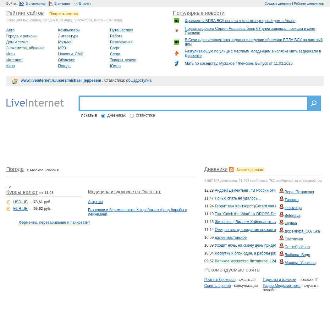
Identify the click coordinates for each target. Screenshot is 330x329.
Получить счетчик (64, 13)
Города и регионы (21, 36)
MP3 (62, 48)
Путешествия (121, 30)
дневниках (116, 115)
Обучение (66, 60)
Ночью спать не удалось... (238, 198)
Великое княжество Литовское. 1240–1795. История (260, 261)
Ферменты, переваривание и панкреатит (54, 222)
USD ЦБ (20, 202)
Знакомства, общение (25, 48)
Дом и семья (17, 42)
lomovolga (293, 208)
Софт (114, 48)
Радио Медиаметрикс (281, 285)
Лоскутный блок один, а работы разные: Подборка (259, 253)
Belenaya (292, 215)
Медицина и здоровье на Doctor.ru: (124, 191)
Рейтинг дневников (309, 3)
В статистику (35, 3)
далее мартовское (231, 237)
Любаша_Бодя (297, 255)
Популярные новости (198, 13)
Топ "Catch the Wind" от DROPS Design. (249, 214)
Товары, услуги (123, 60)
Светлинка (294, 239)
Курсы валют (22, 192)
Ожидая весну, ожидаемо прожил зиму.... (250, 230)
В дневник (62, 3)
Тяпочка (292, 200)
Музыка (64, 42)
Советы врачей (217, 285)
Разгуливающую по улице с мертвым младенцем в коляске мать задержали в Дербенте (253, 53)
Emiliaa (291, 223)
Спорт (115, 54)
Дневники (216, 169)
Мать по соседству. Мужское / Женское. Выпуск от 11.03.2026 (239, 63)
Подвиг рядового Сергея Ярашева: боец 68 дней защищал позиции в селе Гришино (250, 30)
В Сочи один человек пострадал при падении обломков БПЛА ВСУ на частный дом (253, 42)
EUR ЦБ (20, 208)
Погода (64, 66)
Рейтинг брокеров (219, 279)
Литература (68, 36)
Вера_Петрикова (299, 192)
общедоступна (138, 80)
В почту (85, 3)
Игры (10, 54)
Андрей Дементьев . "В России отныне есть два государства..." (270, 190)
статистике (145, 115)
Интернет (14, 60)
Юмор (115, 66)
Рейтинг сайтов (25, 13)
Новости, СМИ (70, 54)
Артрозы (95, 202)
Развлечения (121, 42)
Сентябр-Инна (297, 247)
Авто (10, 30)
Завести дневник (250, 170)
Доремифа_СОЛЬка (302, 231)
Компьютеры (69, 30)
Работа (116, 36)
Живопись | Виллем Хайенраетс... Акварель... (254, 222)
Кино (10, 66)
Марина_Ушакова (300, 262)
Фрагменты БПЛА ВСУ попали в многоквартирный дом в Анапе (240, 21)
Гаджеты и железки (279, 279)
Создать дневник (277, 3)
